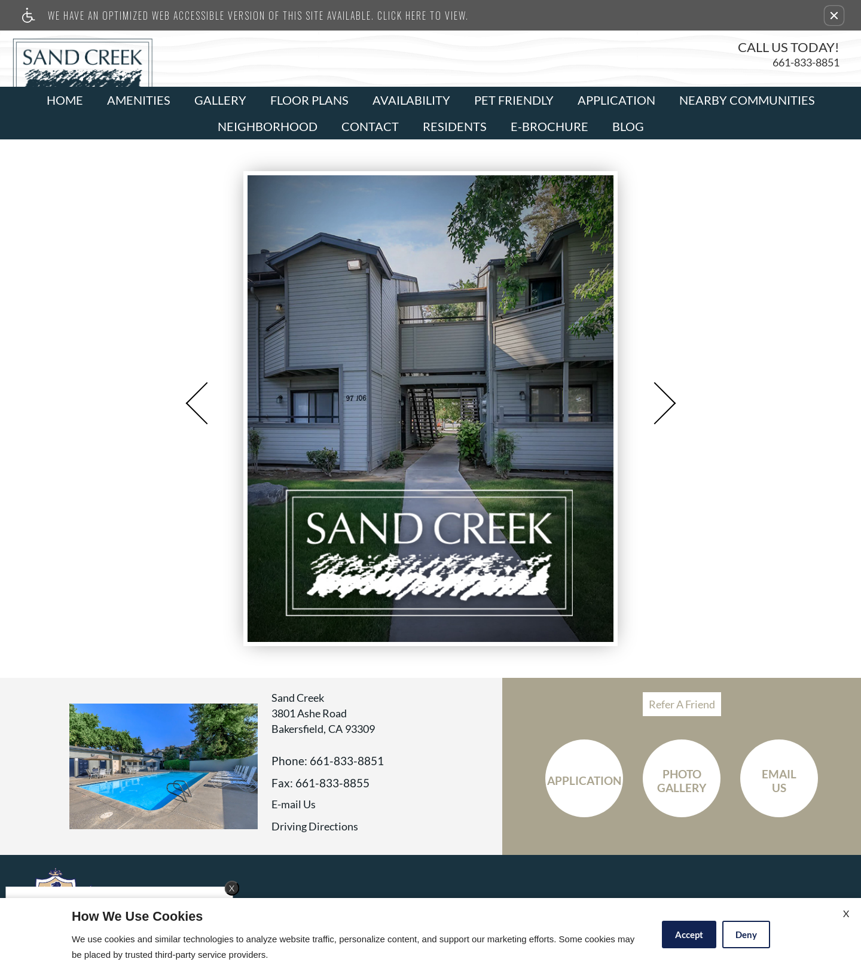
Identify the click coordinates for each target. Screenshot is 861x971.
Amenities (138, 100)
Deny (746, 934)
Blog (628, 126)
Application (616, 100)
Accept (689, 934)
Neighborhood (267, 126)
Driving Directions (314, 827)
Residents (455, 126)
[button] (834, 15)
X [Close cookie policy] (846, 913)
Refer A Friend (682, 704)
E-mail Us (293, 805)
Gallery (220, 100)
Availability (411, 100)
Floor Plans (309, 100)
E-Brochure (549, 126)
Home (65, 100)
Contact (370, 126)
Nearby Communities (747, 100)
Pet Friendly (514, 100)
